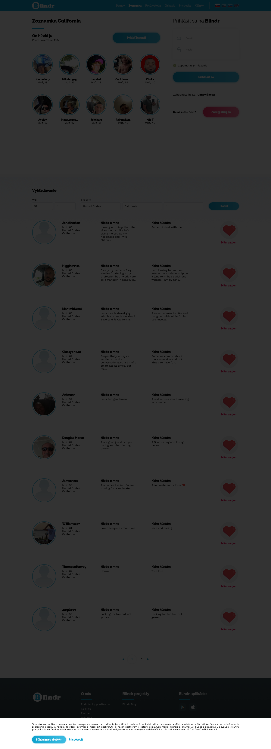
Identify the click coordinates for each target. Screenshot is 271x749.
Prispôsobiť (76, 739)
